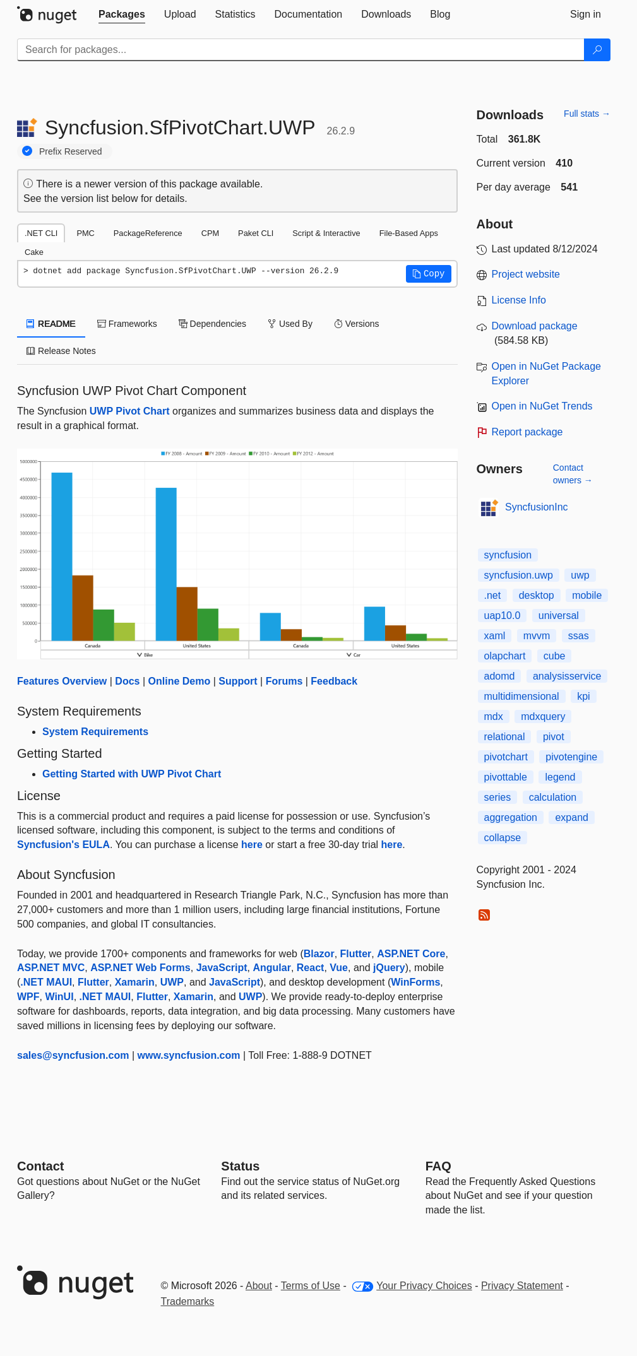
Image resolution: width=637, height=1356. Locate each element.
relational (504, 736)
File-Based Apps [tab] (408, 233)
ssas (578, 635)
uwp (580, 575)
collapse (502, 837)
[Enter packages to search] (301, 49)
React (310, 967)
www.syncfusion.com (189, 1055)
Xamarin (135, 982)
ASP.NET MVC (51, 967)
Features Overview (62, 681)
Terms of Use (310, 1285)
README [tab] (51, 323)
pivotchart (506, 757)
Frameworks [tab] (127, 323)
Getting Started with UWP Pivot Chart (131, 774)
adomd (499, 676)
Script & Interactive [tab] (326, 233)
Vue (339, 967)
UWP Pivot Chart (130, 411)
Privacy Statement (522, 1285)
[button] (428, 274)
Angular (271, 967)
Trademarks (188, 1301)
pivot (553, 736)
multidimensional (521, 696)
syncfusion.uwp (518, 575)
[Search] (597, 49)
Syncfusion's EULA (63, 844)
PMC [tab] (85, 233)
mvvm (537, 635)
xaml (495, 635)
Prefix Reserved (70, 151)
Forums (284, 681)
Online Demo (179, 681)
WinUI (59, 996)
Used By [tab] (290, 323)
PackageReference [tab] (148, 233)
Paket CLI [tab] (255, 233)
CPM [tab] (210, 233)
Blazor (319, 953)
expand (571, 817)
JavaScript (221, 967)
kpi (583, 696)
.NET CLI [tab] (41, 233)
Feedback (334, 681)
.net (492, 595)
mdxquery (543, 716)
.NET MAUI (46, 982)
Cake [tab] (34, 252)
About (259, 1285)
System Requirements (95, 731)
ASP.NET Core (411, 953)
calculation (553, 797)
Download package (535, 326)
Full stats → (587, 114)
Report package (527, 432)
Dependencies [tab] (212, 323)
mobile (587, 595)
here (252, 844)
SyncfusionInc (536, 507)
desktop (536, 595)
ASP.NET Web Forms (140, 967)
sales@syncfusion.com (73, 1055)
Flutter (356, 953)
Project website (526, 274)
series (497, 797)
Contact (40, 1166)
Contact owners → (573, 474)
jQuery (389, 967)
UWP (172, 982)
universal (559, 615)
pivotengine (571, 757)
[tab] (122, 14)
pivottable (506, 777)
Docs (127, 681)
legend (560, 777)
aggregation (511, 817)
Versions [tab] (356, 323)
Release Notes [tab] (61, 351)
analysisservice (567, 676)
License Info (519, 300)
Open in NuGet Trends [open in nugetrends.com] (542, 406)
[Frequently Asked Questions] (438, 1166)
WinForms (415, 982)
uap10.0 (502, 615)
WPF (28, 996)
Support (237, 681)
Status (240, 1166)
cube (555, 656)
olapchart (505, 656)
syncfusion (508, 555)
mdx (493, 716)
